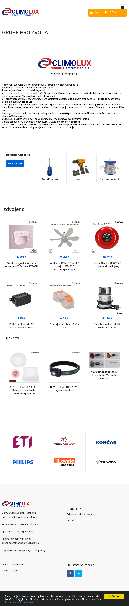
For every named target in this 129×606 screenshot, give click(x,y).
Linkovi (70, 520)
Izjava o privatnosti (12, 564)
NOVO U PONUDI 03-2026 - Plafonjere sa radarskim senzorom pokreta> (24, 390)
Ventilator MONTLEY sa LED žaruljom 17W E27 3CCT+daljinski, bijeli (64, 266)
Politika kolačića (10, 570)
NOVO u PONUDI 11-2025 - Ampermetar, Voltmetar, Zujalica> (104, 375)
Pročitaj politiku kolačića (19, 602)
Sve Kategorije (15, 163)
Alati (79, 179)
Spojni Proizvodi (49, 179)
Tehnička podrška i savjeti (80, 514)
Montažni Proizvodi (109, 179)
